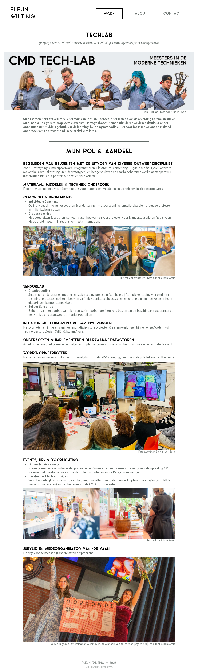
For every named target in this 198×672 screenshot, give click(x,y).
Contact (172, 13)
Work (109, 14)
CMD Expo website (102, 484)
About (141, 13)
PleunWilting (22, 13)
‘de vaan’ (101, 549)
